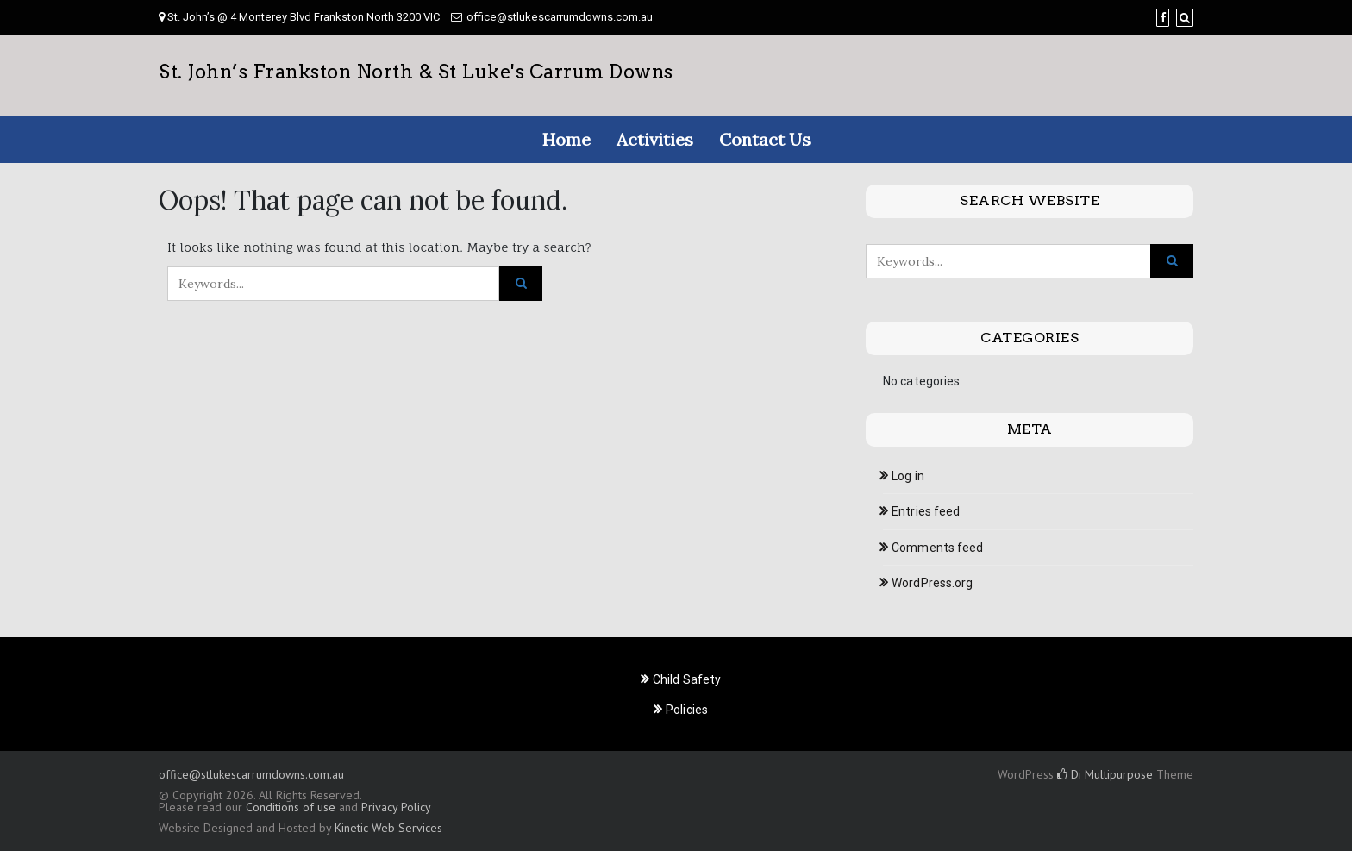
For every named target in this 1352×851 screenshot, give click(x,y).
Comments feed (937, 547)
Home (566, 139)
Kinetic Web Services (388, 827)
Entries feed (926, 511)
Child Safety (687, 679)
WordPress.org (932, 583)
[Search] (1184, 17)
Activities (655, 139)
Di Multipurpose (1105, 774)
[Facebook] (1162, 17)
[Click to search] (520, 283)
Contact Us (765, 139)
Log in (908, 476)
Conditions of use (290, 807)
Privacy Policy (395, 807)
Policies (687, 709)
